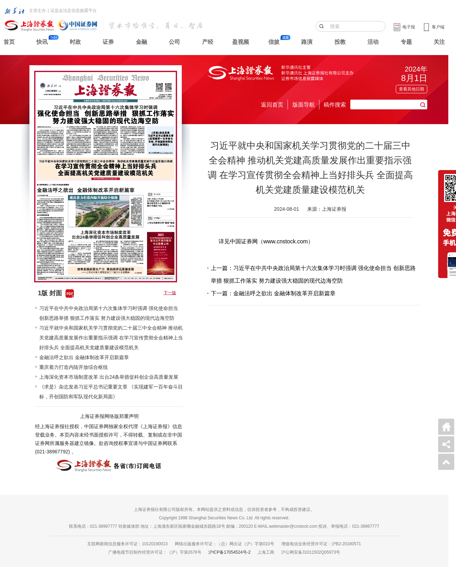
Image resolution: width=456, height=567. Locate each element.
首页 (9, 42)
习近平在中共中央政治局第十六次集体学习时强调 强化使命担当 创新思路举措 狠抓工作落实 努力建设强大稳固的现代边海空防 (108, 313)
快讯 (42, 42)
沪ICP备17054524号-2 (229, 552)
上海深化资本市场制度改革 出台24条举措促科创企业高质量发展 (108, 377)
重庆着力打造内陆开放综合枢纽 (73, 367)
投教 (340, 42)
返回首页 (272, 105)
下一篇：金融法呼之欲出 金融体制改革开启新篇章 (273, 293)
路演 (306, 42)
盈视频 (240, 42)
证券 (108, 42)
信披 (273, 42)
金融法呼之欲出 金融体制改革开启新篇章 (84, 357)
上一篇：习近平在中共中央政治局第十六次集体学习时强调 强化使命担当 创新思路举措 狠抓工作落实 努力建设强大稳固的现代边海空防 (313, 274)
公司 (174, 42)
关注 (439, 42)
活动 (373, 42)
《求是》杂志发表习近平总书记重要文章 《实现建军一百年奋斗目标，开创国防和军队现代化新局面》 (111, 391)
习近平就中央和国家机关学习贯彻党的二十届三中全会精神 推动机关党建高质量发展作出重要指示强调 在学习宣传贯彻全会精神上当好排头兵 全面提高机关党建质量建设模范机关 (111, 337)
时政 (75, 42)
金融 (141, 42)
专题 (406, 42)
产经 (207, 42)
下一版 (170, 292)
